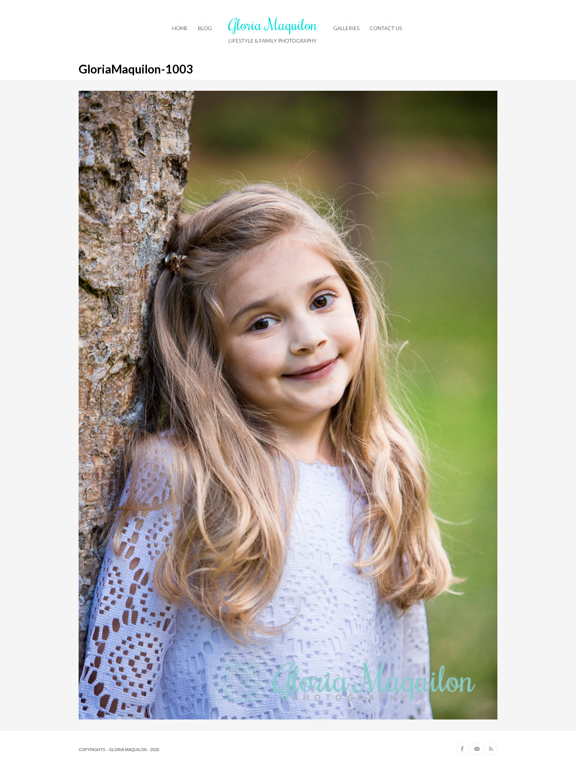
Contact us (386, 28)
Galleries (346, 28)
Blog (205, 28)
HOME (180, 28)
